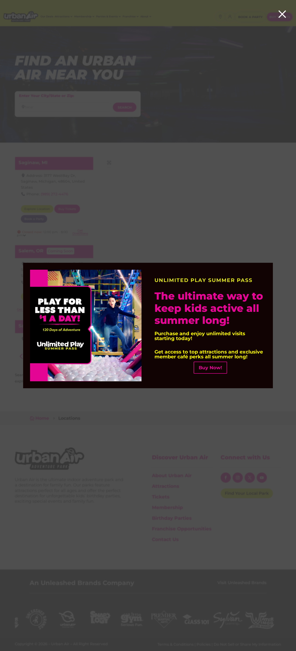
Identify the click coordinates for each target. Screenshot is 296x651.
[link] (86, 380)
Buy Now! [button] (210, 367)
